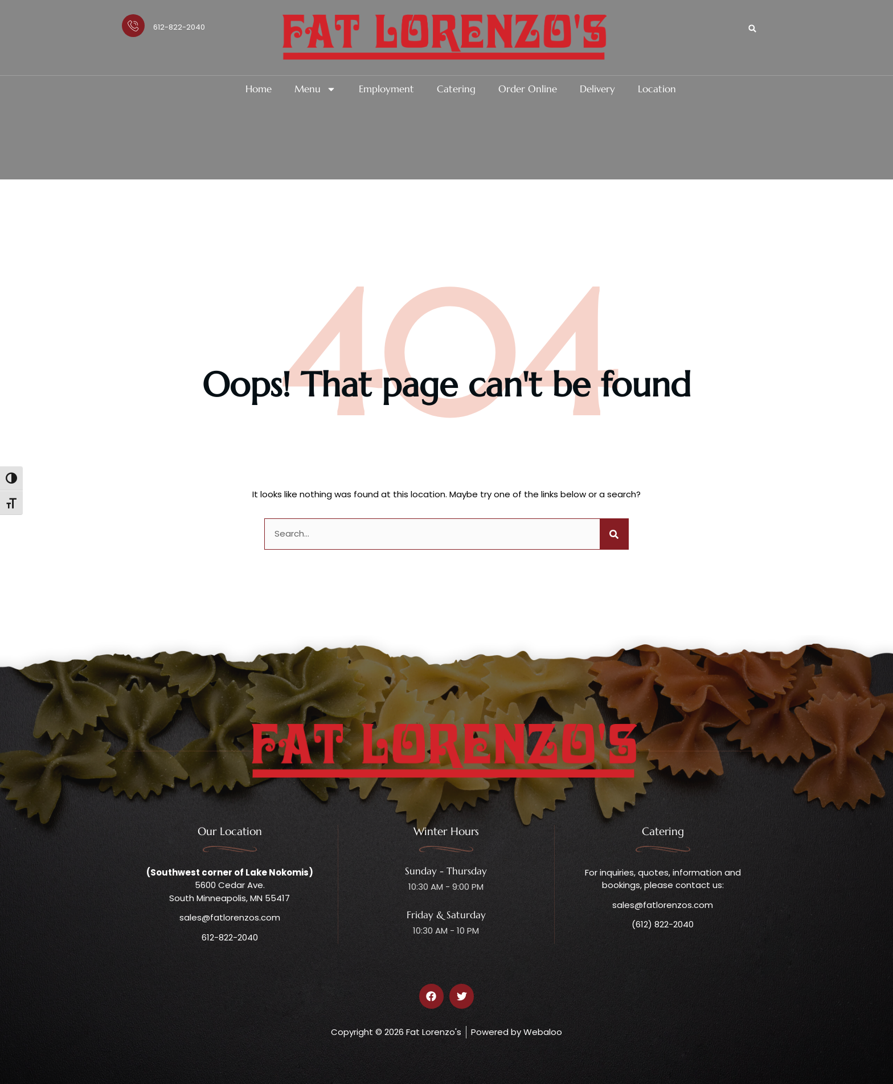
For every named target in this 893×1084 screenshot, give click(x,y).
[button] (752, 28)
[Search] (614, 534)
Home (258, 89)
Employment (386, 89)
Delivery (597, 89)
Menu (315, 89)
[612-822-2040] (133, 25)
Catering (456, 89)
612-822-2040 (179, 27)
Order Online (527, 89)
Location (657, 89)
